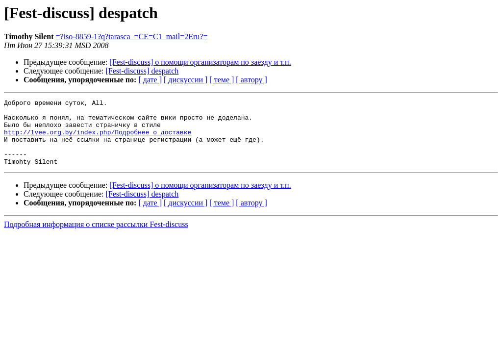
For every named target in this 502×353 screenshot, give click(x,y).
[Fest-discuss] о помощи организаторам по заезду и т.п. (200, 62)
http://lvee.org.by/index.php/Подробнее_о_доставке (97, 139)
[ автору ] (251, 80)
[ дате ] (150, 80)
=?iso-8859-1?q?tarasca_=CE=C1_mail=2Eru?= (132, 36)
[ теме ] (221, 80)
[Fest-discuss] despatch (142, 71)
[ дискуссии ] (185, 80)
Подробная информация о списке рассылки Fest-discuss (96, 237)
